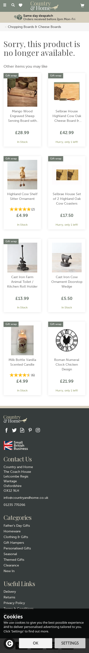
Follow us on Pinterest (30, 430)
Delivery (10, 592)
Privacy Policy (14, 603)
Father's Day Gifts (17, 526)
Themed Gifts (14, 560)
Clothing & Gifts (16, 537)
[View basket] (82, 5)
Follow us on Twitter (14, 430)
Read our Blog (22, 430)
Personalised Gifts (17, 548)
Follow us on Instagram (38, 430)
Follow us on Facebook (6, 430)
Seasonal (10, 554)
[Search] (13, 5)
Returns (9, 597)
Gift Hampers (14, 543)
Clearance (11, 565)
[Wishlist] (21, 6)
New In (9, 571)
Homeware (12, 531)
